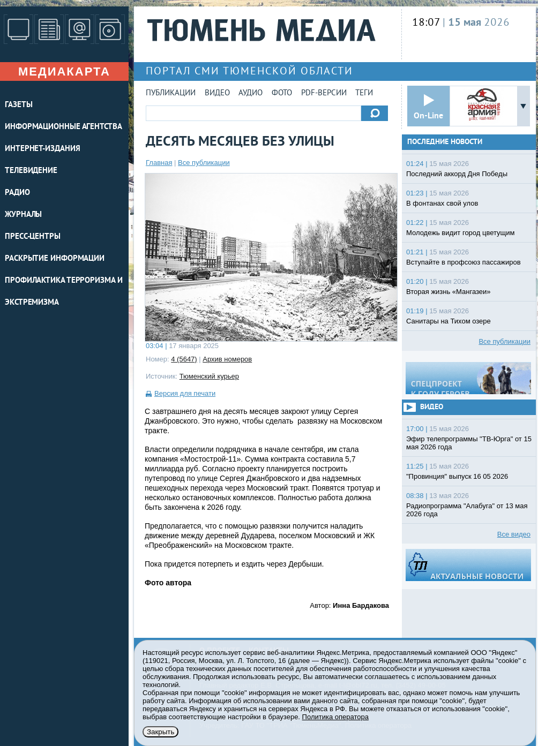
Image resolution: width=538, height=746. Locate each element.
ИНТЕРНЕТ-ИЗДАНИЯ (42, 149)
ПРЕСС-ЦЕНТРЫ (33, 237)
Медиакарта (64, 71)
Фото (282, 93)
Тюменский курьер (209, 376)
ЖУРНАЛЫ (23, 215)
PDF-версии (324, 93)
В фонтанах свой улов (442, 203)
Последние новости (444, 142)
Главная (159, 163)
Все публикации (204, 163)
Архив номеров (227, 359)
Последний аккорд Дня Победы (456, 174)
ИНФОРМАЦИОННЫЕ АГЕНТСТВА (63, 127)
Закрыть (160, 732)
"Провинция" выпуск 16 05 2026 (457, 476)
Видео (217, 93)
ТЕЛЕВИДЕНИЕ (31, 171)
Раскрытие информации (54, 259)
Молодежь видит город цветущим (460, 233)
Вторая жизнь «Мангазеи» (448, 292)
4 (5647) (184, 359)
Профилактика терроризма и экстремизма (64, 292)
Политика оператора (335, 717)
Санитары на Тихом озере (448, 321)
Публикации (171, 93)
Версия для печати (184, 393)
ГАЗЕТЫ (18, 105)
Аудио (250, 93)
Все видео (513, 534)
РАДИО (17, 193)
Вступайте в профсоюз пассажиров (463, 262)
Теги (364, 93)
